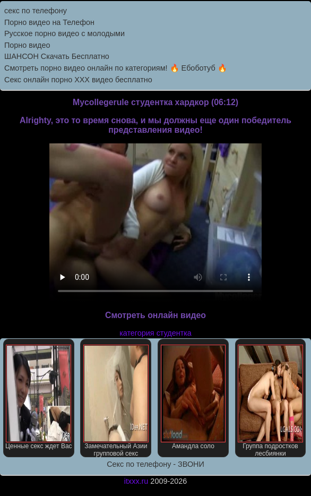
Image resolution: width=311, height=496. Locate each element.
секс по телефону (35, 10)
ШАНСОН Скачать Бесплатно (56, 56)
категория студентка (155, 333)
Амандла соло (193, 397)
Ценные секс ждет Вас (38, 397)
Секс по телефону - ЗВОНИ (155, 464)
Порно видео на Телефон (49, 22)
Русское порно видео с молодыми (64, 33)
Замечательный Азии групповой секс (116, 401)
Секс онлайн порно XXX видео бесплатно (78, 79)
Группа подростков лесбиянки (270, 401)
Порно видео (27, 45)
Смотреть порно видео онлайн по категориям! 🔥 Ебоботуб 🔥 (115, 68)
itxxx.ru (136, 481)
